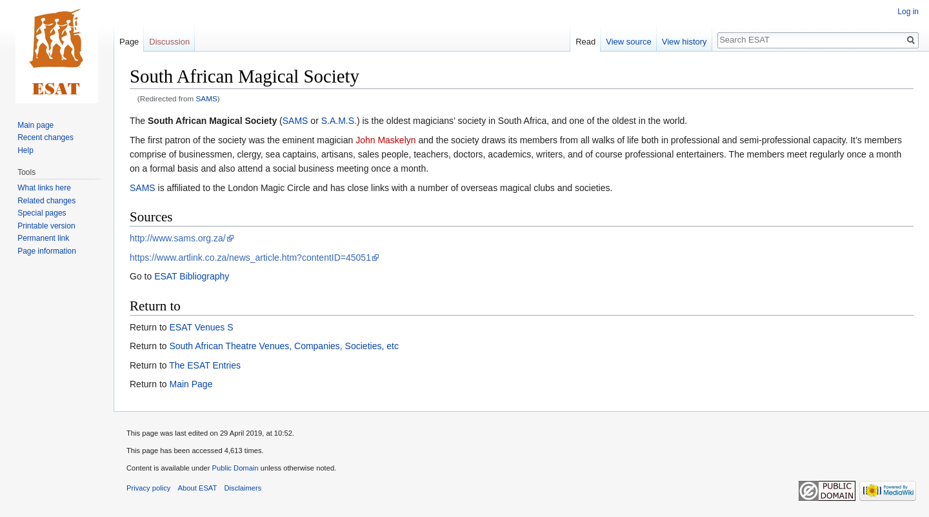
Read (585, 41)
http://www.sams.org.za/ (178, 238)
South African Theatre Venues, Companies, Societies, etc (283, 346)
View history (684, 41)
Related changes (46, 200)
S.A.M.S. (339, 121)
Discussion (169, 41)
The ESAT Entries (205, 365)
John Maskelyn (385, 140)
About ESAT (197, 488)
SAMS (206, 98)
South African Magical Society (212, 121)
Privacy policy (148, 488)
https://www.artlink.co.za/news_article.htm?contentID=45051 (250, 257)
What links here (44, 187)
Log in (908, 11)
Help (25, 150)
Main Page (190, 384)
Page (129, 41)
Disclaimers (243, 488)
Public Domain (235, 468)
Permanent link (43, 238)
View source (629, 41)
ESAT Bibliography (191, 276)
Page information (46, 251)
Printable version (46, 225)
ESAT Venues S (201, 327)
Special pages (41, 213)
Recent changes (45, 137)
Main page (35, 125)
